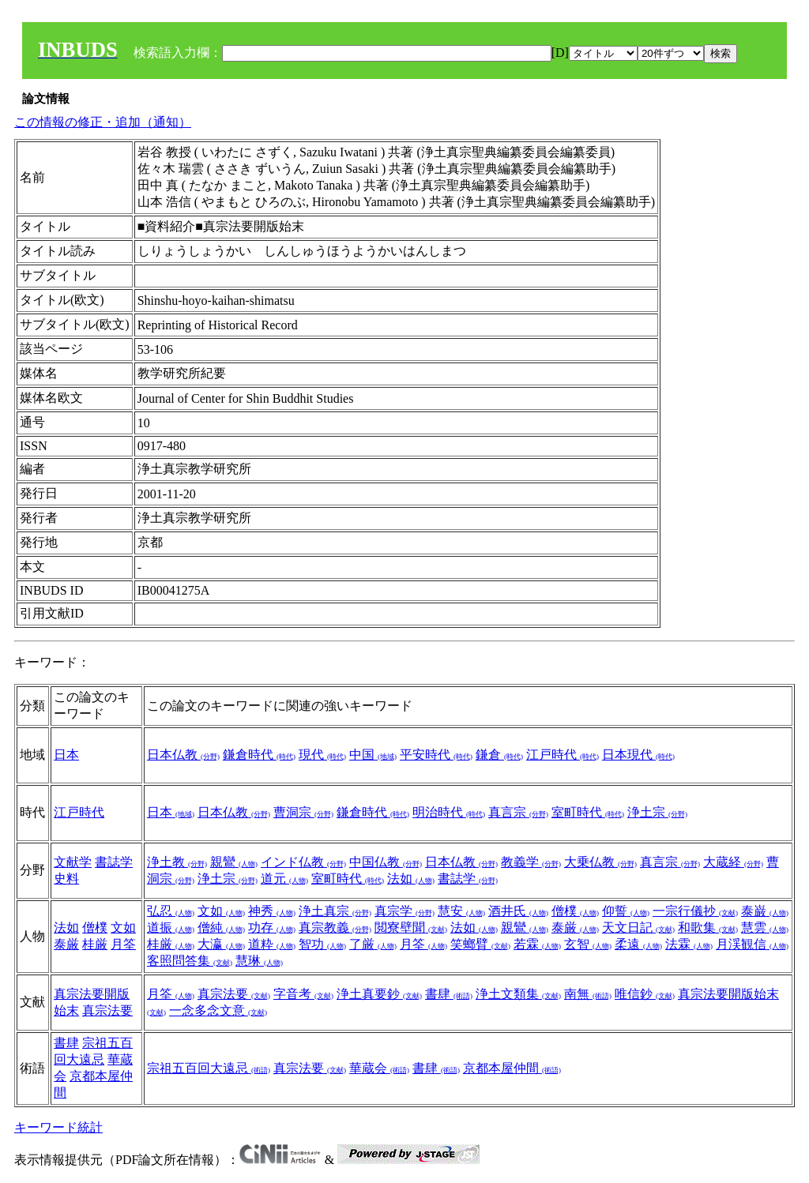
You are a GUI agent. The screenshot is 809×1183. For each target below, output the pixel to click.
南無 (587, 994)
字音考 (303, 994)
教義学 (531, 862)
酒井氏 (518, 911)
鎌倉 (499, 754)
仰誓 (625, 911)
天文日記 (638, 927)
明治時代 (448, 812)
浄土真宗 (335, 911)
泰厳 (66, 944)
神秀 (271, 911)
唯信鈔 (645, 994)
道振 (170, 927)
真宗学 (404, 911)
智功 (322, 944)
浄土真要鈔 (379, 994)
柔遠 (638, 944)
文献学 (73, 862)
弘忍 (170, 911)
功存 (271, 927)
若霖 (537, 944)
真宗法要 (107, 1010)
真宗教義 (335, 927)
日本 (66, 754)
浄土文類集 (518, 994)
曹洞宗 (303, 812)
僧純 (221, 927)
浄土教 (177, 862)
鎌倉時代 (259, 754)
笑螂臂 (480, 944)
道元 (284, 878)
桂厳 (94, 944)
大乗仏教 (600, 862)
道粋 (271, 944)
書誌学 (114, 862)
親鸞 (234, 862)
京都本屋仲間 (512, 1068)
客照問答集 (189, 960)
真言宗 (518, 812)
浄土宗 (657, 812)
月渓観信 (752, 944)
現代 (322, 754)
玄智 (587, 944)
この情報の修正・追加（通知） (102, 122)
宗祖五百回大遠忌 (208, 1068)
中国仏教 (385, 862)
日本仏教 (183, 754)
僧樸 (94, 927)
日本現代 (638, 754)
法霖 (689, 944)
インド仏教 (303, 862)
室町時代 (587, 812)
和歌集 (708, 927)
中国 (373, 754)
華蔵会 (379, 1068)
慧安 (461, 911)
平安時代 (436, 754)
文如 (123, 927)
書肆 (448, 994)
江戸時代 (562, 754)
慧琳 (259, 960)
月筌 (123, 944)
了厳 (373, 944)
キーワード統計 (58, 1127)
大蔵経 (733, 862)
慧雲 (764, 927)
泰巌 (764, 911)
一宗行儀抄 (695, 911)
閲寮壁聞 (410, 927)
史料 (66, 878)
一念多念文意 (218, 1010)
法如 (411, 878)
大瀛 (221, 944)
